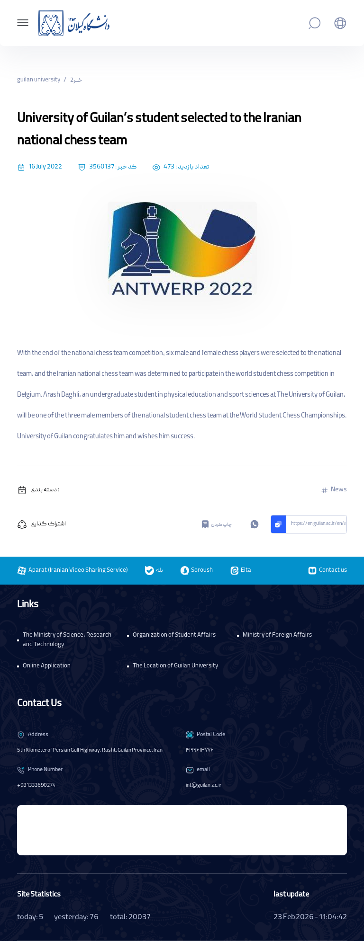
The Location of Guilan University (175, 666)
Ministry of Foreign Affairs (277, 635)
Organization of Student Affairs (174, 635)
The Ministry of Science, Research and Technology (67, 640)
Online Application (47, 666)
